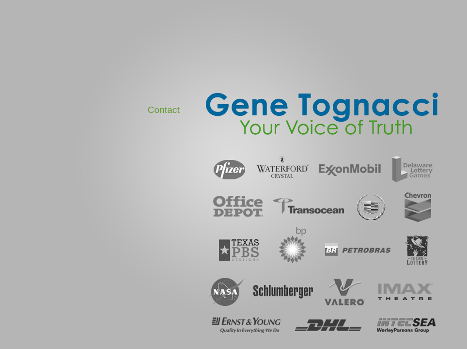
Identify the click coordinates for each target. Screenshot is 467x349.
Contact (164, 110)
